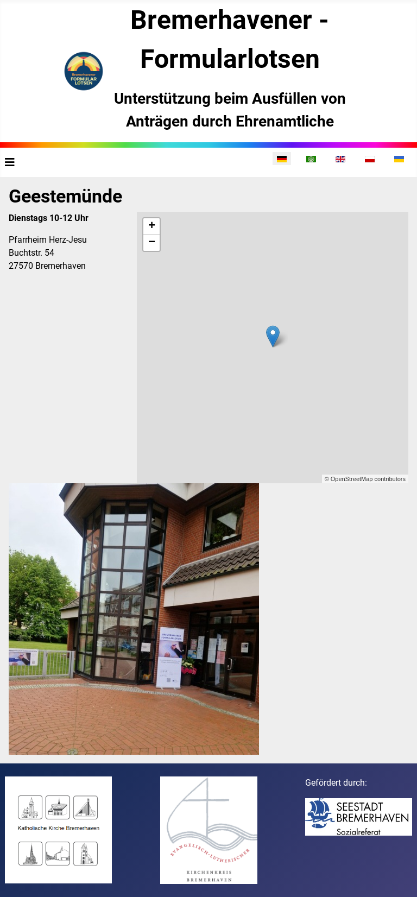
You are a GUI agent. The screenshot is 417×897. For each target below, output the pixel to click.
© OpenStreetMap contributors (365, 479)
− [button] (151, 243)
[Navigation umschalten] (9, 162)
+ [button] (151, 226)
